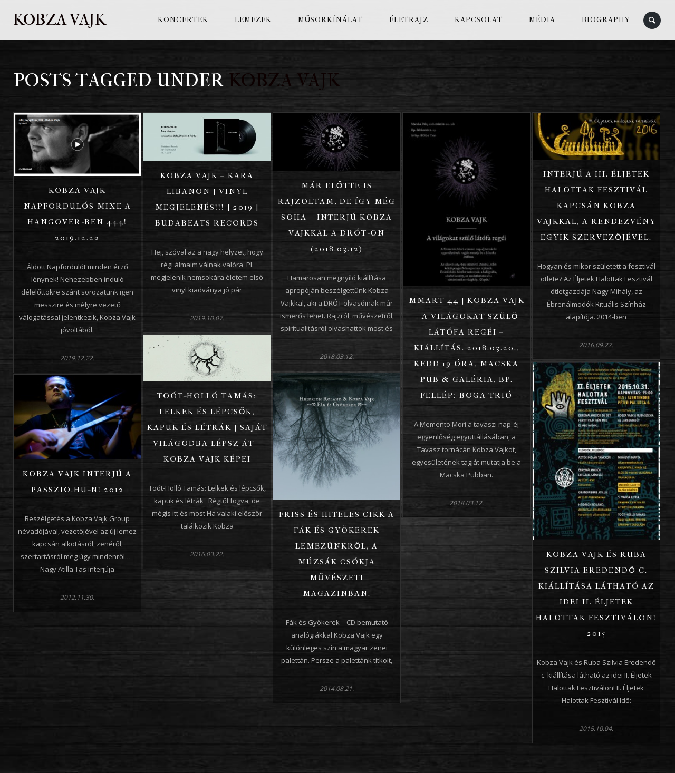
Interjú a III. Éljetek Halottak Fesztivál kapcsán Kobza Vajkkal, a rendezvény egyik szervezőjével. (596, 205)
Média (542, 19)
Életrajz (408, 19)
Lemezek (253, 19)
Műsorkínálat (330, 19)
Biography (606, 19)
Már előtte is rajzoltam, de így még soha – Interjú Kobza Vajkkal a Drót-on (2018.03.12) (337, 217)
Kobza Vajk (59, 20)
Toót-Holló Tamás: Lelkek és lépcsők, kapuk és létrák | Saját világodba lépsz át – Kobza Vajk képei (207, 427)
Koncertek (183, 19)
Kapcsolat (479, 19)
